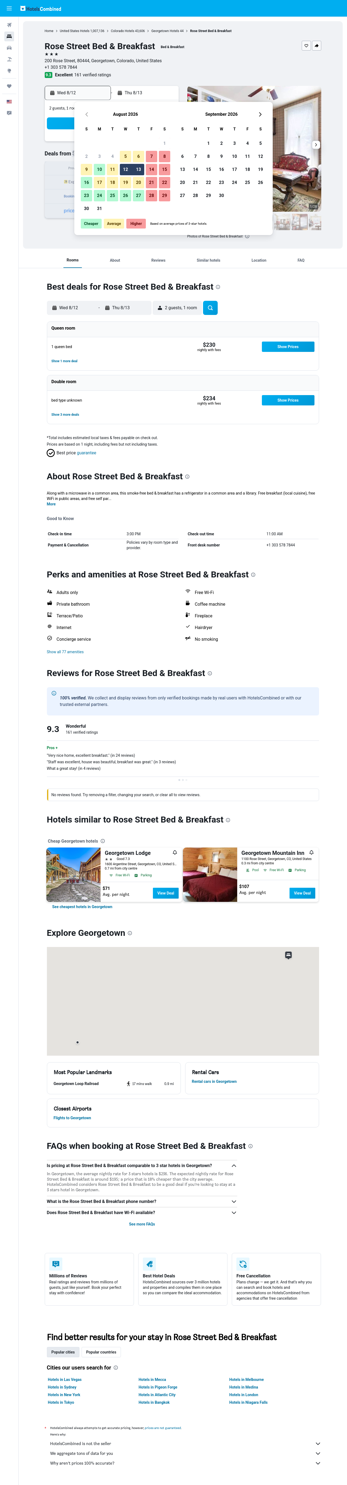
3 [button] (99, 156)
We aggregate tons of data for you (185, 1453)
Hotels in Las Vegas (65, 1379)
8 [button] (164, 156)
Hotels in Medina (243, 1387)
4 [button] (112, 156)
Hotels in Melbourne (246, 1379)
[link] (82, 906)
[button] (9, 8)
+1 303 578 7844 (61, 67)
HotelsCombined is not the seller (185, 1443)
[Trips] (9, 86)
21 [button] (151, 182)
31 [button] (99, 208)
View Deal (165, 893)
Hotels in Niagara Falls (248, 1402)
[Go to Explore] (9, 70)
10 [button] (99, 169)
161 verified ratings (92, 74)
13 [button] (138, 169)
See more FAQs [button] (142, 1224)
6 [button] (138, 156)
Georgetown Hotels (165, 31)
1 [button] (164, 143)
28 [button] (151, 195)
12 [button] (125, 169)
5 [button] (125, 156)
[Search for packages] (9, 59)
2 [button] (86, 156)
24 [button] (99, 195)
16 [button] (86, 182)
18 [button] (112, 182)
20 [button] (138, 182)
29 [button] (164, 195)
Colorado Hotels (122, 31)
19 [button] (125, 182)
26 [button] (125, 195)
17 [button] (99, 182)
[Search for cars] (9, 47)
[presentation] (247, 236)
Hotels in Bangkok (154, 1402)
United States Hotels (74, 31)
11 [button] (112, 169)
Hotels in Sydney (62, 1387)
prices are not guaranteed (163, 1428)
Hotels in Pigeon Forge (158, 1387)
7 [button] (151, 156)
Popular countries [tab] (101, 1352)
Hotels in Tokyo (61, 1402)
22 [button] (164, 182)
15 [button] (164, 169)
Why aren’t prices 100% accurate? (185, 1463)
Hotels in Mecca (152, 1379)
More (51, 504)
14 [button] (151, 169)
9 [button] (86, 169)
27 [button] (138, 195)
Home (49, 31)
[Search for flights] (9, 25)
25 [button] (112, 195)
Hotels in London (243, 1395)
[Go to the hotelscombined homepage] (41, 8)
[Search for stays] (9, 36)
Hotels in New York (64, 1395)
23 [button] (86, 195)
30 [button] (86, 208)
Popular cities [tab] (63, 1352)
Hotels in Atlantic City (157, 1395)
